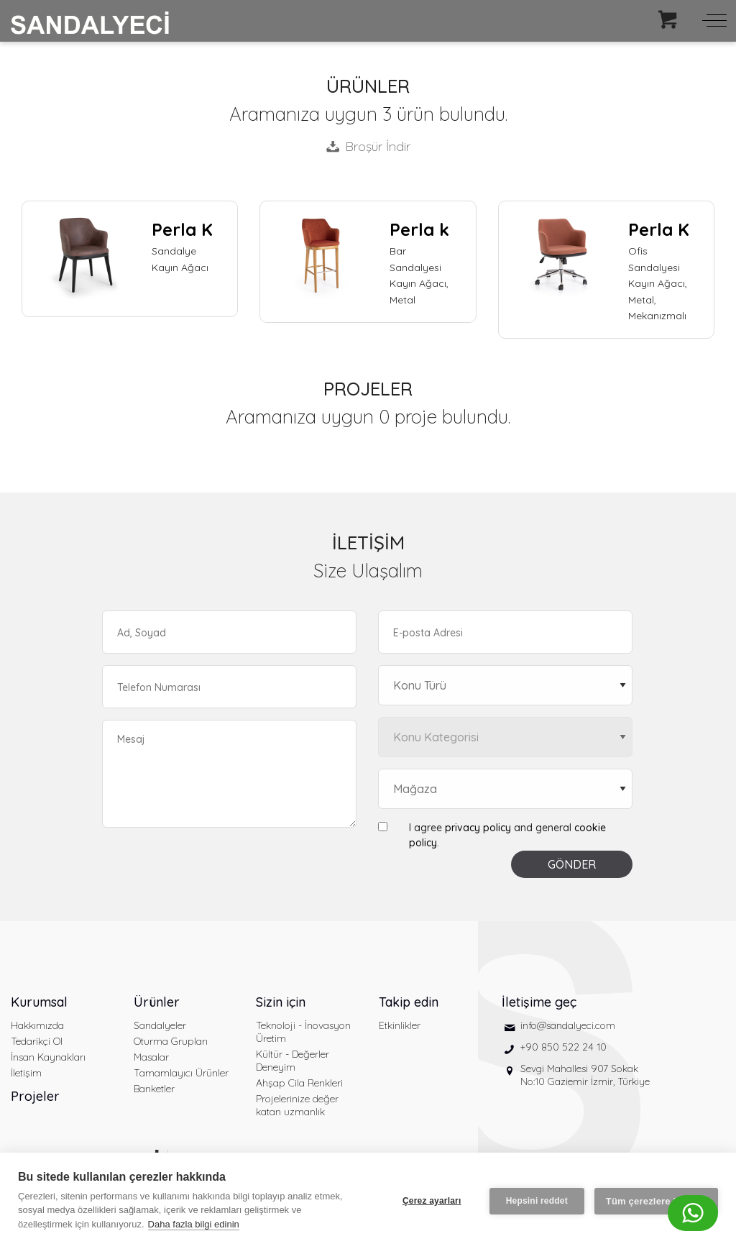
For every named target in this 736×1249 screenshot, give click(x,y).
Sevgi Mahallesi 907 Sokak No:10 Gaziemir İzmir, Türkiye (585, 1075)
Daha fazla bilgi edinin (193, 1224)
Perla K (182, 229)
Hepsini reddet (537, 1201)
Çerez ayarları (431, 1201)
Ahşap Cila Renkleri (299, 1082)
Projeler (35, 1096)
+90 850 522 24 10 (563, 1046)
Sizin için (280, 1002)
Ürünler (157, 1002)
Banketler (154, 1088)
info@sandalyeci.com (567, 1025)
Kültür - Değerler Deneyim (292, 1061)
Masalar (151, 1057)
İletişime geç (539, 1002)
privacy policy (478, 827)
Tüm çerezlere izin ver (656, 1201)
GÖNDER (572, 864)
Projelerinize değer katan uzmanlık (297, 1105)
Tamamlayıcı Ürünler (181, 1072)
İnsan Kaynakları (48, 1057)
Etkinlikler (399, 1025)
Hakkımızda (37, 1025)
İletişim (26, 1072)
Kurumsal (39, 1002)
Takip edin (408, 1002)
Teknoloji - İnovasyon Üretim (303, 1032)
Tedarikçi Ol (37, 1041)
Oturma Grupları (171, 1041)
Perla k (419, 229)
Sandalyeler (160, 1025)
